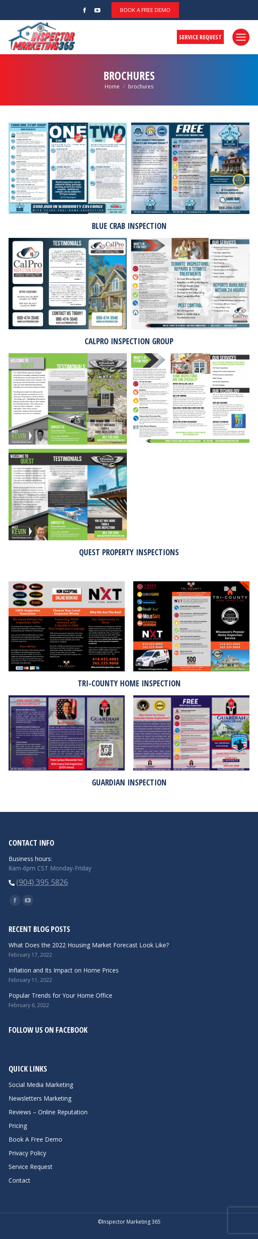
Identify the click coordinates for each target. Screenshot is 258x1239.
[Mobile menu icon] (240, 37)
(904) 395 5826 (42, 882)
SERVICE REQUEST (200, 37)
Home (112, 86)
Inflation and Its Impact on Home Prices (64, 970)
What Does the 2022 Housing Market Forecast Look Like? (89, 945)
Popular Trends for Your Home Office (60, 995)
